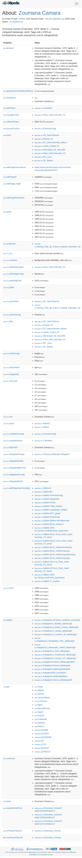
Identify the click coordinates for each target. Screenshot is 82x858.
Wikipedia (32, 852)
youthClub (9, 244)
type (6, 687)
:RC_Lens (43, 157)
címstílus (10, 260)
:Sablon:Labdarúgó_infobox (51, 510)
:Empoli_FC (44, 139)
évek (8, 588)
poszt (8, 423)
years (7, 212)
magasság (11, 374)
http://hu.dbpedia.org (54, 19)
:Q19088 (41, 730)
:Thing (39, 687)
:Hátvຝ (42, 427)
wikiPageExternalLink (14, 167)
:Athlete (39, 690)
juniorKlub (10, 301)
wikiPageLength (12, 184)
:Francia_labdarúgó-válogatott (52, 454)
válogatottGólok (13, 461)
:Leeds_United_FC (47, 146)
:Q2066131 (42, 751)
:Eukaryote (41, 719)
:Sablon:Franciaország (49, 495)
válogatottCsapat (14, 454)
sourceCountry (11, 128)
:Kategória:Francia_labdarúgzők (53, 680)
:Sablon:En (44, 492)
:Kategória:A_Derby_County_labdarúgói (56, 627)
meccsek (10, 381)
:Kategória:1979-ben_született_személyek (57, 620)
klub (8, 321)
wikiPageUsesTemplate (16, 488)
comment (9, 758)
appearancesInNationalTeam (17, 91)
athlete (22, 19)
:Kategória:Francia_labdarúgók (52, 665)
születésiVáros (13, 440)
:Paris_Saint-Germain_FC (50, 115)
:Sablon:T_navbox (47, 581)
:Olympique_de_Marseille (50, 150)
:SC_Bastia (44, 160)
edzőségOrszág (13, 274)
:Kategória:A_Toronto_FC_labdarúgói (55, 658)
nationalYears (11, 122)
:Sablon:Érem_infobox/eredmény (53, 547)
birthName (9, 98)
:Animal (39, 715)
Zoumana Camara (39, 13)
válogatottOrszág (14, 474)
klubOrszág (11, 353)
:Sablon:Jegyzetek (47, 499)
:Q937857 (42, 748)
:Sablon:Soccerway (47, 517)
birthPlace (9, 108)
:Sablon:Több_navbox (48, 506)
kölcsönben (11, 367)
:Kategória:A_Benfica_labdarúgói (53, 623)
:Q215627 (42, 733)
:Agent (38, 705)
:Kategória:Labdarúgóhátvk (51, 676)
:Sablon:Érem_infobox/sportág (52, 558)
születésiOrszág (13, 434)
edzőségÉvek (12, 280)
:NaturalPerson (42, 708)
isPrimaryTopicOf (12, 831)
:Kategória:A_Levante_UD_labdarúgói (56, 634)
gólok (8, 287)
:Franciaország (45, 128)
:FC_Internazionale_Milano (51, 142)
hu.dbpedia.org (16, 21)
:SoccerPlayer (42, 697)
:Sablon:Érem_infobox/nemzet (52, 551)
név (8, 417)
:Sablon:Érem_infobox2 (49, 524)
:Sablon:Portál (45, 502)
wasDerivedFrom (12, 808)
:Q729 (40, 744)
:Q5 (39, 741)
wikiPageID (10, 177)
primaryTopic (12, 837)
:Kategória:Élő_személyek (50, 673)
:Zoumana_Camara (48, 831)
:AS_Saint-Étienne (47, 135)
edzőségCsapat (13, 267)
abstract (8, 48)
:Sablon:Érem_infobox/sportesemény (55, 554)
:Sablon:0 (43, 488)
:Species (40, 723)
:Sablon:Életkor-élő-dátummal (52, 520)
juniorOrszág (12, 314)
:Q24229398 (43, 737)
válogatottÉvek (13, 481)
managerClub (11, 115)
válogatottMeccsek (14, 468)
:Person (39, 694)
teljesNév (10, 447)
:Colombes (43, 108)
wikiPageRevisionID (13, 198)
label (7, 801)
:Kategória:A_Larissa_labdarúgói (53, 631)
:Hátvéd (42, 423)
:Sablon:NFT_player (48, 513)
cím (8, 253)
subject (7, 620)
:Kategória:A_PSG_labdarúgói (52, 651)
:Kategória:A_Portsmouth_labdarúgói (55, 654)
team (7, 135)
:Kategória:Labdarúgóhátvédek (52, 669)
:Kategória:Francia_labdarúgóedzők (55, 662)
